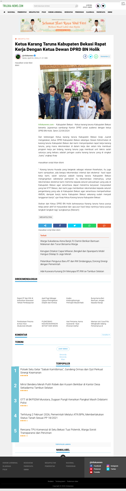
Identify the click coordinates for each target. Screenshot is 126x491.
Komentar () (105, 56)
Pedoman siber (73, 484)
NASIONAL (12, 12)
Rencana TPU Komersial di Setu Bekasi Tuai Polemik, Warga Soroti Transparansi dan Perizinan (65, 433)
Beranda (63, 355)
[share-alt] (45, 225)
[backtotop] (63, 459)
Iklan (63, 359)
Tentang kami (60, 484)
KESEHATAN (76, 12)
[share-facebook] (85, 56)
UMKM (26, 472)
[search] (56, 6)
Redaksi (50, 484)
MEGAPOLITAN (38, 12)
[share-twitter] (91, 56)
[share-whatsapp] (96, 56)
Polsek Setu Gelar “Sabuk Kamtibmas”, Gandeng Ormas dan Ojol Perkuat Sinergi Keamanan (63, 371)
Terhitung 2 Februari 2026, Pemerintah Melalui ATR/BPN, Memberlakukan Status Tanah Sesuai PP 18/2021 (59, 418)
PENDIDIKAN (89, 12)
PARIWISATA (112, 12)
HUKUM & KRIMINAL (61, 12)
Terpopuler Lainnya (63, 447)
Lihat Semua (63, 349)
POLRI (49, 12)
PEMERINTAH (24, 12)
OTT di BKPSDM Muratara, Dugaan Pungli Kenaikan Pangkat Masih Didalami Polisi (65, 402)
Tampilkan (106, 335)
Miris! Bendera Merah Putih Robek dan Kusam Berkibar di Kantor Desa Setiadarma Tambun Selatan (63, 386)
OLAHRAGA (101, 12)
